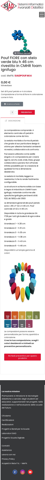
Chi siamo (6, 415)
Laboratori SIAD (9, 433)
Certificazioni (8, 420)
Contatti (6, 445)
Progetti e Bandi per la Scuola (15, 429)
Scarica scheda (12, 104)
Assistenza (7, 450)
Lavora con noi (8, 454)
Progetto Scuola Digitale (13, 437)
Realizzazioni (7, 424)
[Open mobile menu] (42, 14)
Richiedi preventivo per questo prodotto (22, 357)
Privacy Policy (8, 459)
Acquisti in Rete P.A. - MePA (14, 463)
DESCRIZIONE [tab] (13, 120)
